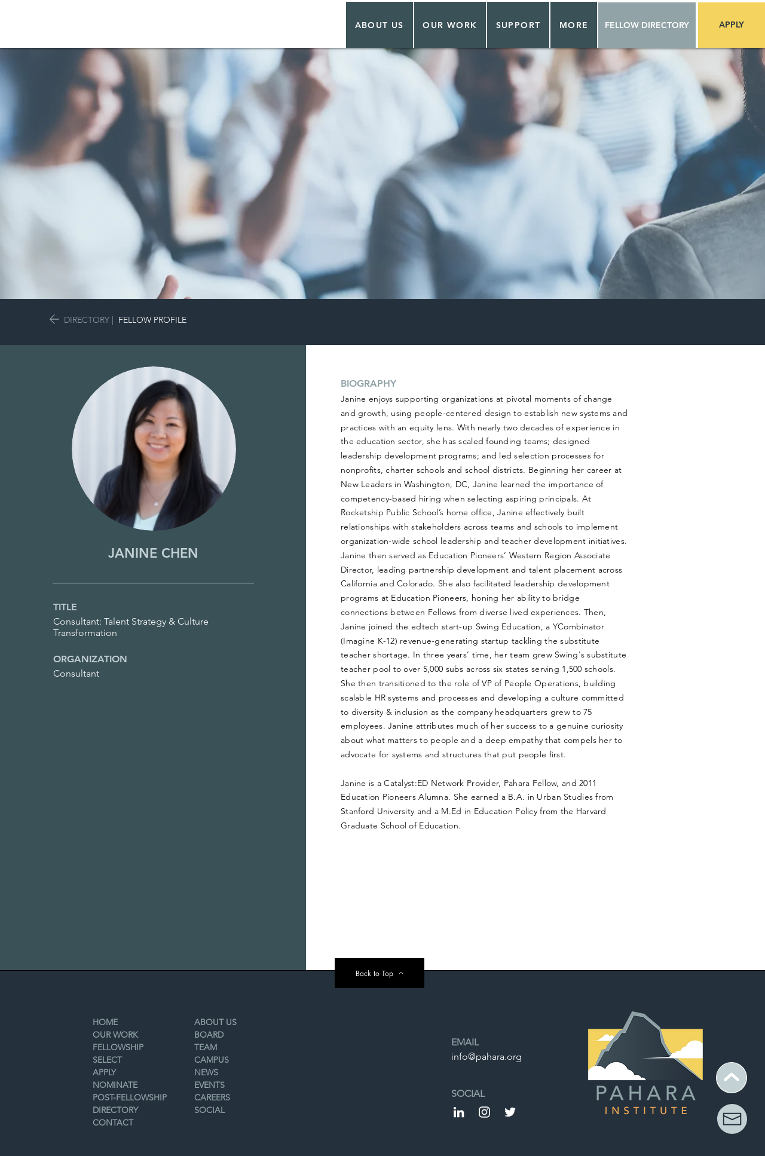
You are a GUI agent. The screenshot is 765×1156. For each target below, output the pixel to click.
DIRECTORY (86, 319)
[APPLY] (731, 25)
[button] (450, 25)
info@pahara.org (486, 1056)
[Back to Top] (379, 973)
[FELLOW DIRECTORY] (647, 25)
